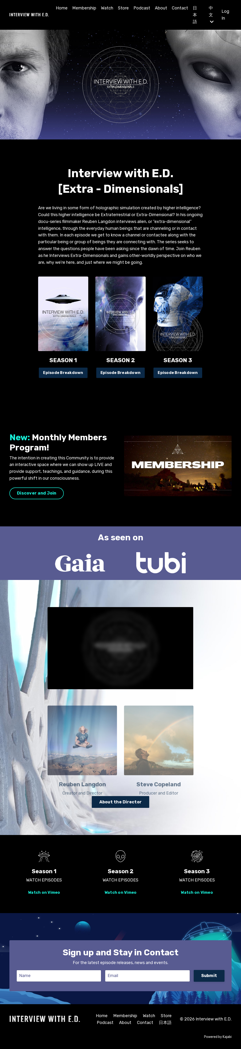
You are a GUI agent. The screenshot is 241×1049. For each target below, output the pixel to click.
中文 (211, 14)
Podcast (141, 8)
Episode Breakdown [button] (63, 372)
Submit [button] (209, 975)
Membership (84, 8)
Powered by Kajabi (218, 1037)
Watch (107, 8)
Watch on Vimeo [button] (44, 892)
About (161, 8)
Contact (180, 8)
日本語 (195, 14)
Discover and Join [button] (36, 493)
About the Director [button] (120, 802)
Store (123, 8)
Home (62, 8)
